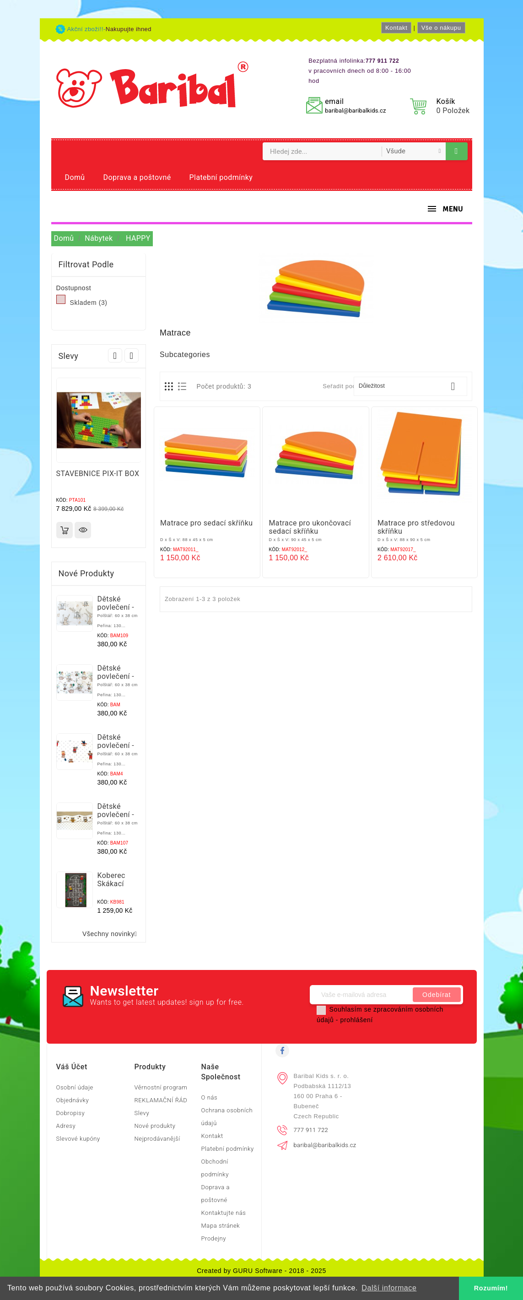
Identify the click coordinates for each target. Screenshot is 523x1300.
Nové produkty (154, 1125)
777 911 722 (311, 1130)
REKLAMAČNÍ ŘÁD (160, 1100)
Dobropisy (70, 1113)
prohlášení (356, 1020)
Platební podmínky (221, 177)
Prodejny (213, 1238)
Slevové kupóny (78, 1138)
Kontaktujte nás (223, 1212)
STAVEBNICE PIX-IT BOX (98, 473)
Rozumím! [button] (491, 1288)
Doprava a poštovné (137, 177)
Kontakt (396, 27)
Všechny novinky (111, 934)
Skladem (89, 302)
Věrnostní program (160, 1087)
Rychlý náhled (83, 530)
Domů (75, 177)
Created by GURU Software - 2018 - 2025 (261, 1270)
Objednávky (72, 1100)
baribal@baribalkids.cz (355, 110)
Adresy (66, 1125)
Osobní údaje (74, 1087)
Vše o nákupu (441, 27)
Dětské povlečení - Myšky (116, 676)
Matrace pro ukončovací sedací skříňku (310, 527)
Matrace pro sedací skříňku (206, 523)
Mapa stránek (220, 1225)
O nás (209, 1097)
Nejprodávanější (157, 1138)
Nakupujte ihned (128, 29)
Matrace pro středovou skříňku (416, 527)
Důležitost (410, 386)
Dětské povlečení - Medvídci (116, 745)
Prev (115, 355)
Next (131, 355)
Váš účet (71, 1066)
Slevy (141, 1113)
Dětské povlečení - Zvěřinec (116, 607)
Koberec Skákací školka (111, 883)
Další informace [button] (388, 1288)
